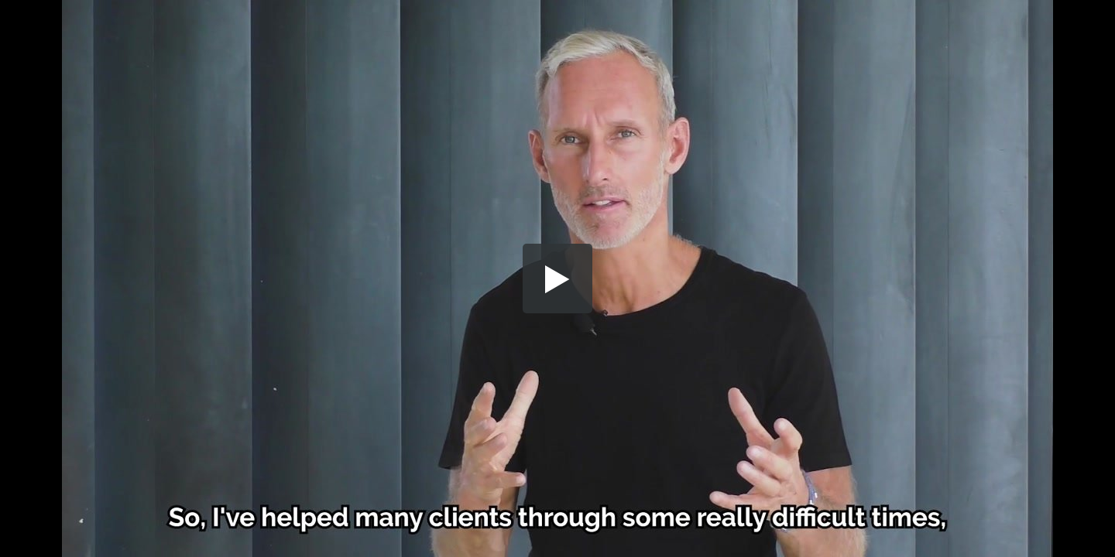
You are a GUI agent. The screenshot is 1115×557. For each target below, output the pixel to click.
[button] (557, 278)
